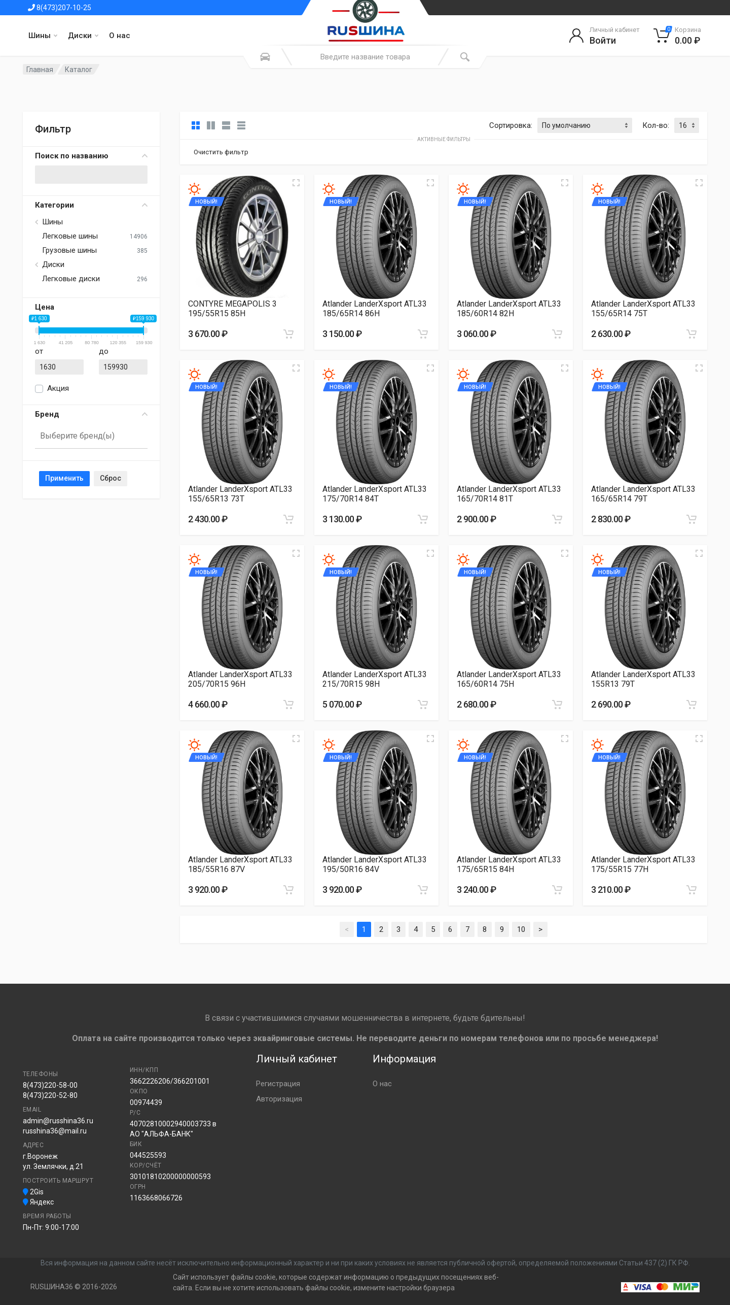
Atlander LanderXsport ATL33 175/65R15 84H (509, 864)
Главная (39, 69)
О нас (119, 35)
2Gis (33, 1192)
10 (521, 929)
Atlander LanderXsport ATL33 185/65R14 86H (374, 308)
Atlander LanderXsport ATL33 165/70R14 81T (509, 494)
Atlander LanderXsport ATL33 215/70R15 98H (374, 679)
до (103, 351)
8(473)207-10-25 (59, 7)
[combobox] (91, 436)
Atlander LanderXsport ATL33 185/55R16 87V (240, 864)
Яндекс (38, 1202)
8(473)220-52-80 (50, 1095)
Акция (58, 388)
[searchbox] (87, 436)
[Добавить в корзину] (288, 334)
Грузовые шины (69, 250)
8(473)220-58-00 (50, 1085)
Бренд (91, 414)
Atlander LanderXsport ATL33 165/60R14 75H (509, 679)
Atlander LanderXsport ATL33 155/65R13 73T (240, 494)
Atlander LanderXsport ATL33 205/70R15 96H (240, 679)
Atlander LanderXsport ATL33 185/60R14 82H (509, 308)
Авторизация (279, 1098)
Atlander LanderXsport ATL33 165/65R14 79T (643, 494)
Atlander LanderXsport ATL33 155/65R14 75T (643, 308)
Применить (64, 478)
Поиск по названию (91, 155)
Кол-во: (655, 125)
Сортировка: (510, 125)
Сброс (110, 478)
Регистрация (278, 1083)
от (39, 351)
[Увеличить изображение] (296, 183)
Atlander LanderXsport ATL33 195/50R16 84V (374, 864)
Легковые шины (70, 236)
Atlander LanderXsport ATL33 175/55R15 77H (643, 864)
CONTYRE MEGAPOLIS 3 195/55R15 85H (232, 308)
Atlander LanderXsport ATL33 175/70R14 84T (374, 494)
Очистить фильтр (221, 152)
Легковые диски (71, 278)
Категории (91, 205)
